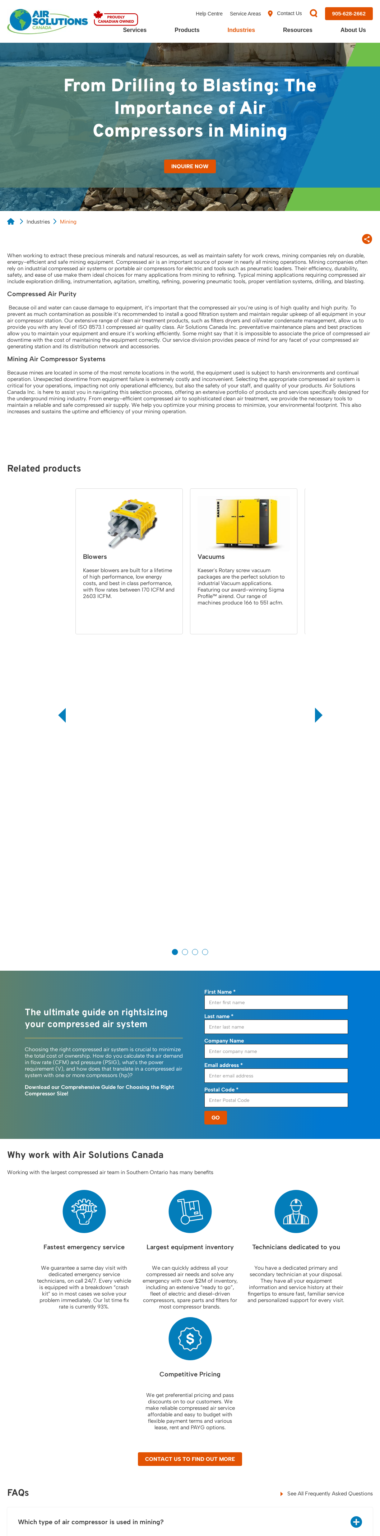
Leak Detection (103, 1419)
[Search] (313, 14)
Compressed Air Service (114, 1404)
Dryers (166, 1382)
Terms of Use (105, 1518)
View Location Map (35, 1414)
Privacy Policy (20, 1518)
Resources (297, 30)
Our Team (317, 1397)
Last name (218, 711)
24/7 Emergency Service (114, 1388)
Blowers (168, 1412)
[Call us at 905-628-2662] (349, 13)
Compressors (174, 1367)
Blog (238, 1382)
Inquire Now (190, 166)
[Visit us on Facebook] (289, 1467)
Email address (223, 759)
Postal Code (221, 784)
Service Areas (245, 14)
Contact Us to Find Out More (190, 1153)
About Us (353, 30)
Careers (315, 1412)
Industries (241, 30)
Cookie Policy (63, 1518)
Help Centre (209, 14)
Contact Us (285, 13)
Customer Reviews (328, 1382)
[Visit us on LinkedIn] (328, 1467)
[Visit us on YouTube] (348, 1467)
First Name (220, 686)
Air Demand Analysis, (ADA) (110, 1370)
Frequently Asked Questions (253, 1400)
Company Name (224, 735)
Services (135, 30)
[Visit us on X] (309, 1467)
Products (187, 30)
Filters (165, 1397)
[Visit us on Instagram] (368, 1467)
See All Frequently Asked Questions (327, 1188)
